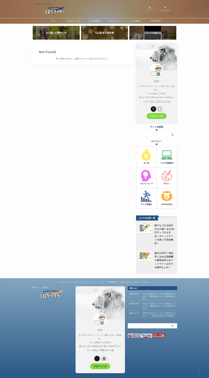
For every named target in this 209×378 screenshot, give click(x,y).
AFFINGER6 (156, 21)
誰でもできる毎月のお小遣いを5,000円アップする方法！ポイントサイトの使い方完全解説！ (164, 230)
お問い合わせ (125, 276)
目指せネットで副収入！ (41, 281)
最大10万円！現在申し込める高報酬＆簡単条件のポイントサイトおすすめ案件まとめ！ (164, 254)
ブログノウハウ (115, 21)
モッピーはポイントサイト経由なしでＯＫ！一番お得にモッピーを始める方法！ (159, 299)
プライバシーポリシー (142, 276)
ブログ (101, 276)
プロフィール (162, 101)
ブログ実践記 (135, 21)
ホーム (53, 21)
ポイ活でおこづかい (74, 21)
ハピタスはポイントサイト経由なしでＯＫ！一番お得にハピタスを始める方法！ (159, 290)
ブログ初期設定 (94, 21)
